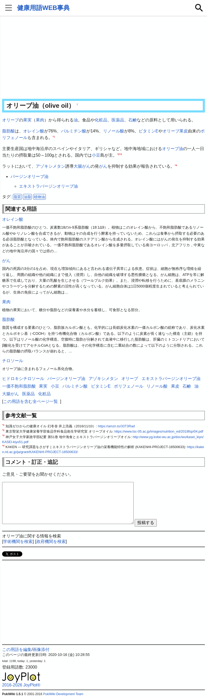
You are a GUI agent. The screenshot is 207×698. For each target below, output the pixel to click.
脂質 (17, 197)
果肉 (40, 120)
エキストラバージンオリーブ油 (48, 186)
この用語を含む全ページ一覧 (30, 401)
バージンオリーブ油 (29, 176)
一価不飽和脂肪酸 (19, 386)
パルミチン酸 (73, 131)
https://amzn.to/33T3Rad (116, 426)
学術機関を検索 (18, 541)
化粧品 (101, 120)
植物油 (39, 197)
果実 (27, 120)
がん (103, 166)
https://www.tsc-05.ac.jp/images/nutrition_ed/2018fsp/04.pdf (158, 431)
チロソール (12, 360)
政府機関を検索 (51, 541)
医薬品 (118, 120)
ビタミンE (148, 131)
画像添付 (41, 649)
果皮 (183, 131)
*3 (120, 154)
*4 (176, 165)
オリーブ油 (172, 148)
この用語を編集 (17, 649)
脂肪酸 (8, 131)
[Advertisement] (103, 58)
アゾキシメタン (50, 166)
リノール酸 (113, 131)
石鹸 (132, 120)
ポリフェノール (128, 386)
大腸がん (82, 166)
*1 (54, 136)
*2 (118, 154)
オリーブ (10, 120)
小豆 (96, 155)
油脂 (27, 197)
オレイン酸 (33, 131)
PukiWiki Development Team (63, 694)
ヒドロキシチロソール (23, 378)
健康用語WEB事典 (43, 7)
